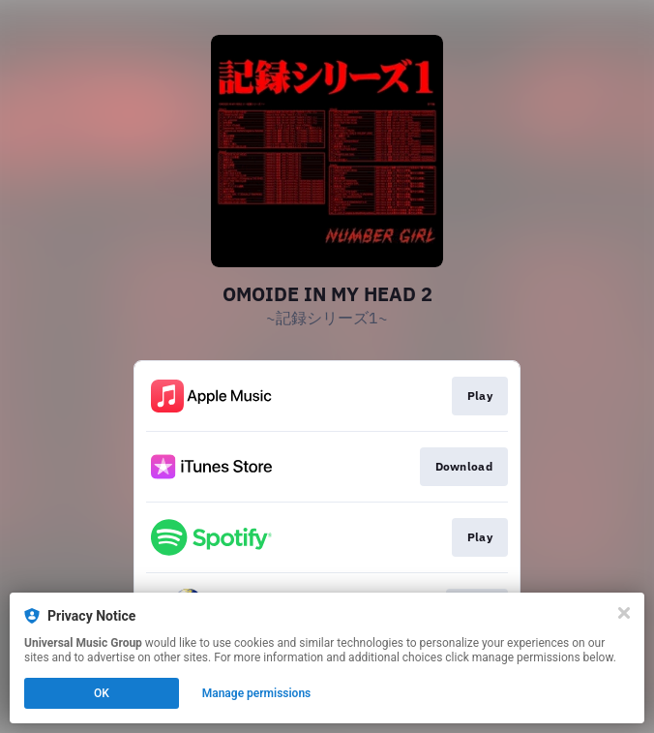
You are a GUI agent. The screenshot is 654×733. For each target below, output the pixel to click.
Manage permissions (257, 693)
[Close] (624, 612)
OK (101, 693)
